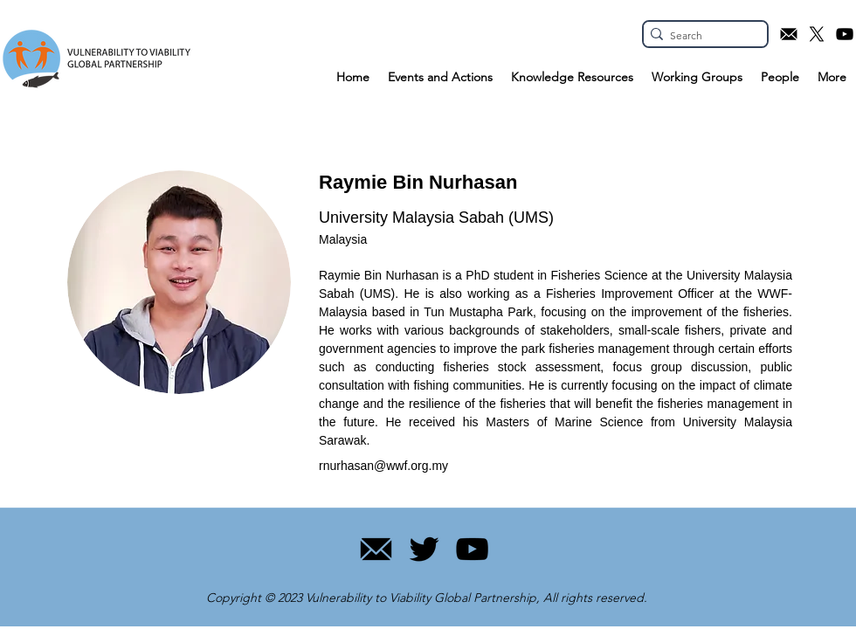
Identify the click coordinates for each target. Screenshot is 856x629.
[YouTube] (472, 549)
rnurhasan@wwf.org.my (383, 466)
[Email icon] (788, 34)
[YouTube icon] (844, 34)
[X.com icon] (816, 34)
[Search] (700, 36)
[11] (376, 549)
